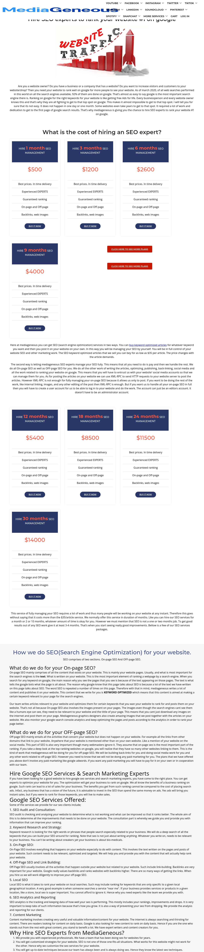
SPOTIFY (95, 10)
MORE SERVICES (138, 10)
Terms (94, 931)
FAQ (73, 931)
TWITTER (111, 3)
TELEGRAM (145, 3)
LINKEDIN (165, 3)
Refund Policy (126, 931)
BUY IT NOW (31, 227)
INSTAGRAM (91, 3)
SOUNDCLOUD (54, 10)
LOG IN (167, 10)
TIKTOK (128, 3)
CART (156, 10)
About (64, 931)
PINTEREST (76, 10)
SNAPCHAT (113, 10)
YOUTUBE (50, 3)
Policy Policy (108, 931)
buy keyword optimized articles (148, 261)
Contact (83, 931)
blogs (140, 931)
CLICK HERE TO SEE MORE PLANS (102, 250)
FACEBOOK (70, 3)
